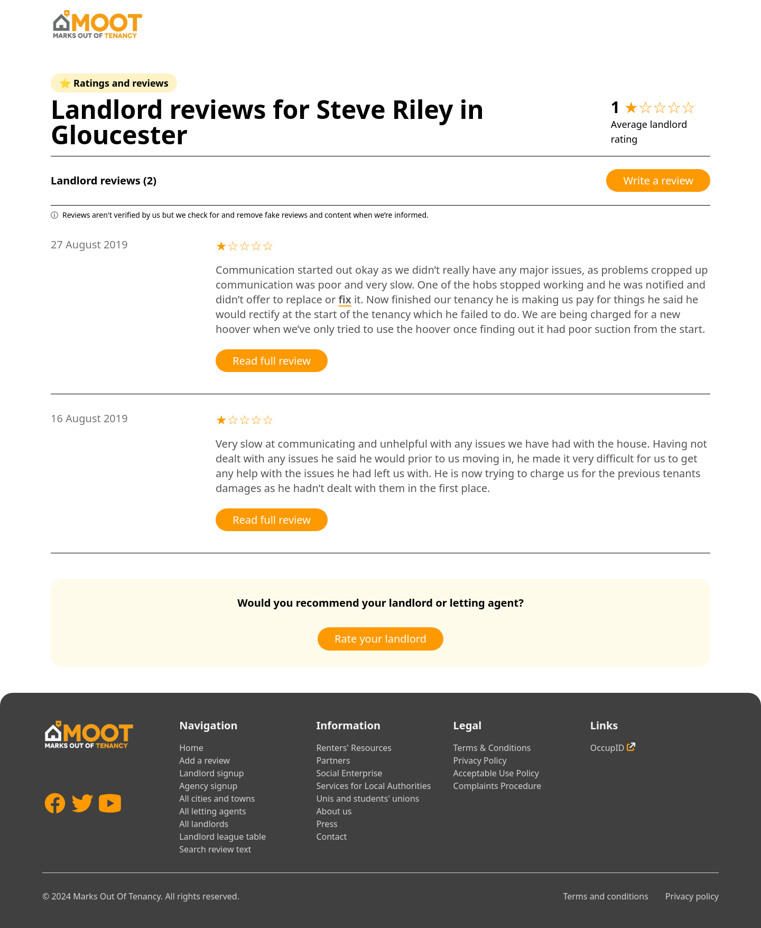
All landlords (203, 824)
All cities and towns (217, 798)
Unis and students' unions (367, 798)
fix (344, 299)
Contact (331, 836)
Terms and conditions (605, 896)
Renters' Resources (354, 748)
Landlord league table (222, 836)
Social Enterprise (349, 773)
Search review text (215, 849)
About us (333, 811)
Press (326, 824)
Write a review (658, 180)
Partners (333, 760)
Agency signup (208, 786)
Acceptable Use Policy (496, 773)
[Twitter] (82, 819)
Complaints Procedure (497, 786)
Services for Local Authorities (373, 786)
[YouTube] (110, 819)
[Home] (97, 24)
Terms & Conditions (492, 748)
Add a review (204, 760)
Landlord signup (211, 773)
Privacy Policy (480, 760)
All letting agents (212, 811)
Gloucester (119, 134)
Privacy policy (692, 896)
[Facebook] (55, 819)
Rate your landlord (380, 639)
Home (191, 748)
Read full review (272, 361)
